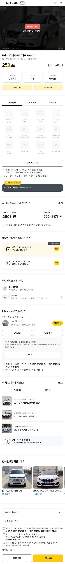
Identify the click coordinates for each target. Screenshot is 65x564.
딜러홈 (56, 323)
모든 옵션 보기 (32, 163)
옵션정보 (12, 102)
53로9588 (15, 2)
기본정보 (32, 102)
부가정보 (52, 102)
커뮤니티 (17, 390)
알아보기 (32, 249)
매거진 (47, 390)
